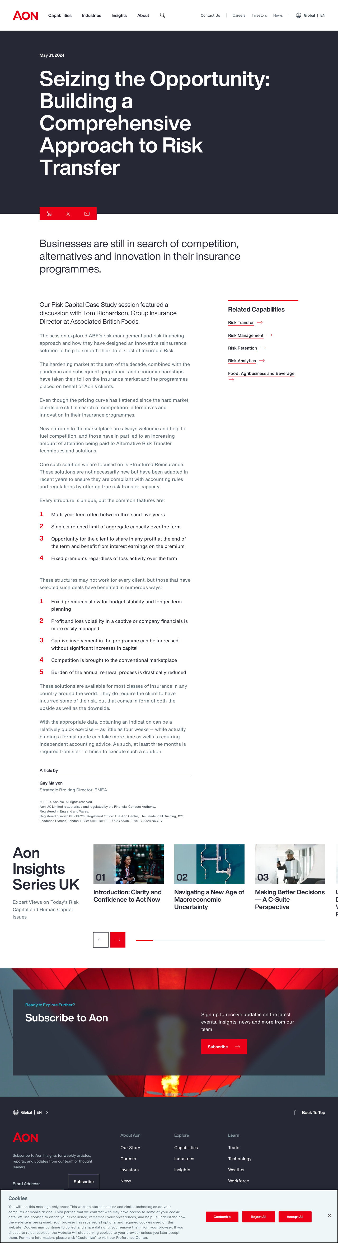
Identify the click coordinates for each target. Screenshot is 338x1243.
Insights (119, 15)
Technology (240, 1158)
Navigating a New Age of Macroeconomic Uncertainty (209, 899)
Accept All (295, 1216)
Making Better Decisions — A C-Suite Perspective (290, 899)
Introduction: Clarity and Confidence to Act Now (127, 895)
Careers (239, 15)
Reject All (258, 1216)
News (278, 15)
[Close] (329, 1215)
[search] (162, 15)
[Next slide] (117, 940)
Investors (259, 15)
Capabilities (60, 15)
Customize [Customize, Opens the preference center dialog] (222, 1216)
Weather (236, 1169)
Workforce (238, 1181)
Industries (91, 15)
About (143, 15)
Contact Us (210, 15)
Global (310, 15)
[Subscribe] (224, 1046)
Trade (233, 1147)
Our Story (130, 1147)
